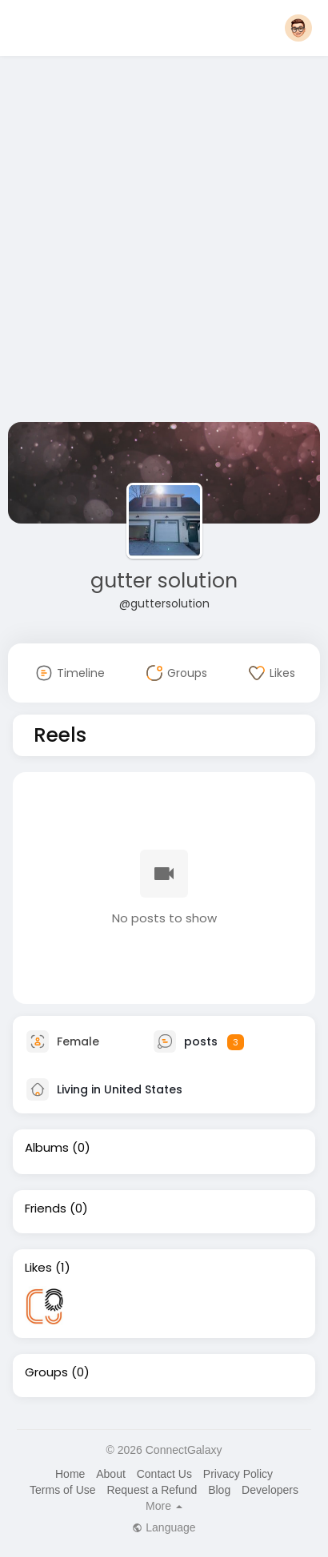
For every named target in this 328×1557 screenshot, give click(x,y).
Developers (270, 1489)
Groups (46, 1372)
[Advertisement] (164, 242)
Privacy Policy (238, 1473)
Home (70, 1473)
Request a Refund (151, 1489)
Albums (47, 1147)
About (111, 1473)
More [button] (164, 1505)
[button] (298, 28)
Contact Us (164, 1473)
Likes (38, 1267)
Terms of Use (62, 1489)
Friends (45, 1208)
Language (163, 1527)
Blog (219, 1489)
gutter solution (164, 581)
